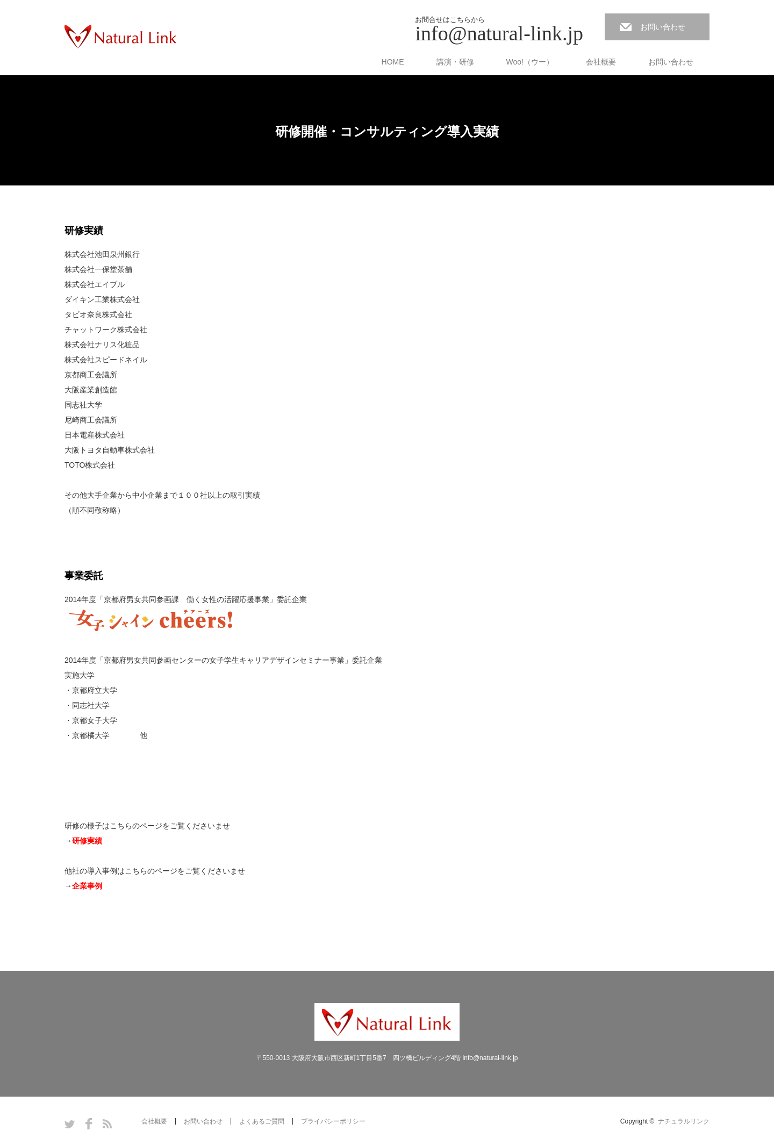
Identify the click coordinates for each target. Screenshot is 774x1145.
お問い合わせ (662, 27)
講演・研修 (455, 62)
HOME (393, 62)
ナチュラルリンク (684, 1121)
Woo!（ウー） (530, 62)
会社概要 (601, 62)
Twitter (69, 1123)
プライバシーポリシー (333, 1121)
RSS (107, 1123)
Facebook (88, 1123)
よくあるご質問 (261, 1121)
